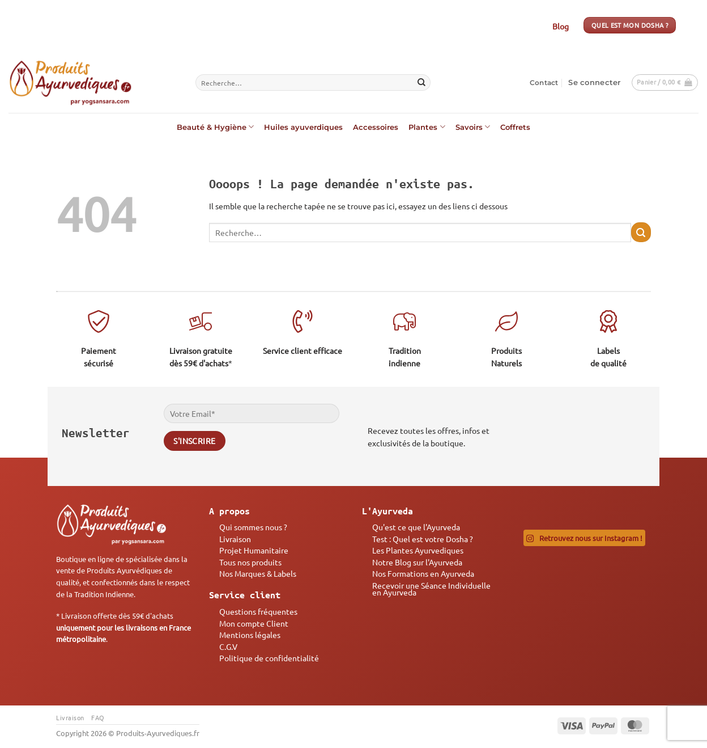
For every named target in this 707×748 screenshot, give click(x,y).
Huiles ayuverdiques (303, 127)
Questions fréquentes (258, 611)
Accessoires (375, 127)
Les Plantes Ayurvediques (417, 550)
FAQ (98, 717)
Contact (544, 82)
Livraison (235, 539)
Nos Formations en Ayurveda (423, 573)
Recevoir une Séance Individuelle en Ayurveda (431, 588)
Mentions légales (249, 634)
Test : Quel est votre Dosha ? (422, 539)
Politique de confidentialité (269, 658)
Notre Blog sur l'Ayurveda (417, 562)
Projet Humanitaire (253, 550)
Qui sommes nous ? (253, 527)
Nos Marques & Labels (257, 573)
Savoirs (472, 126)
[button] (594, 83)
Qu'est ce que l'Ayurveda (416, 527)
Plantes (426, 126)
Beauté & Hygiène (215, 126)
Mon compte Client (253, 623)
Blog (560, 26)
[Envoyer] (421, 82)
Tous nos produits (250, 562)
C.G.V (228, 646)
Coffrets (515, 127)
